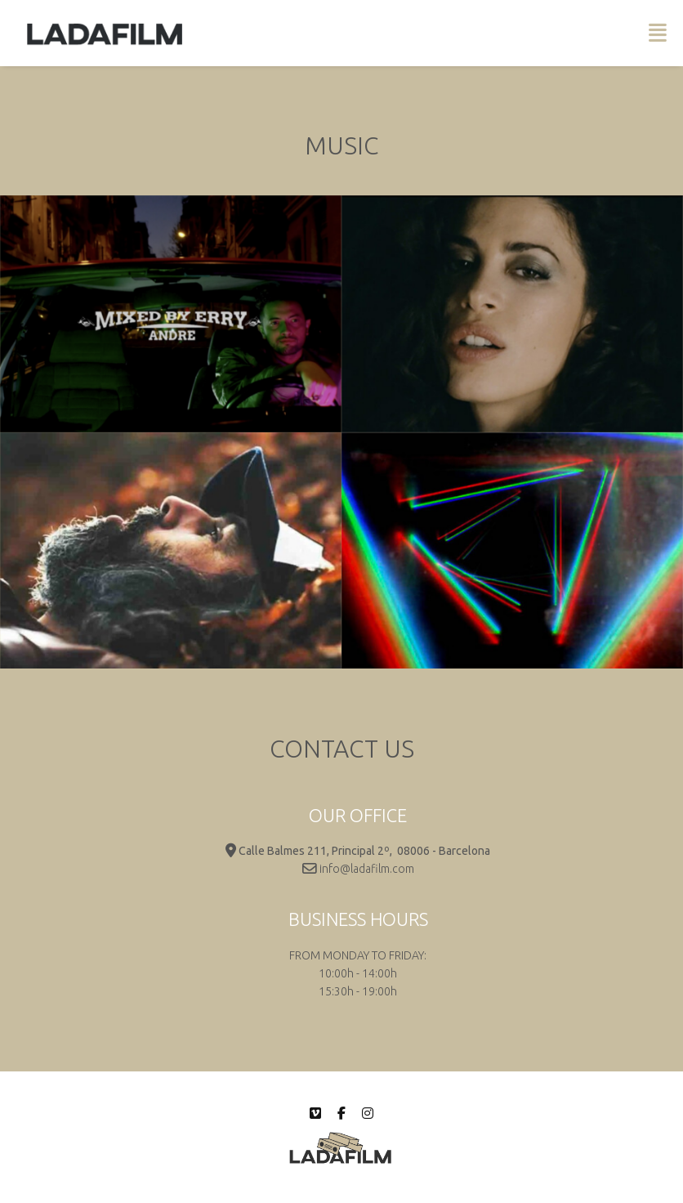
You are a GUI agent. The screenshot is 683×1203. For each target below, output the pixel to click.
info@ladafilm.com (366, 868)
